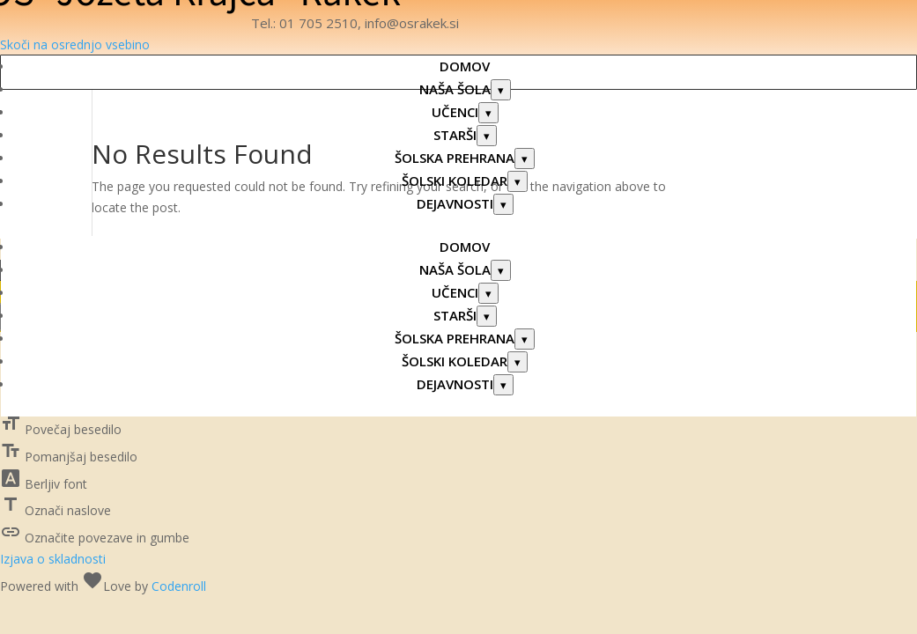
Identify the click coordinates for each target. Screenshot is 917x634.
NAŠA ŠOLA (455, 89)
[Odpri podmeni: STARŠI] (487, 135)
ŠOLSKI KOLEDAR (454, 180)
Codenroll (179, 586)
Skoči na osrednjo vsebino (75, 44)
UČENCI (455, 112)
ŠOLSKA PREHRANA (454, 157)
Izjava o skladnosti (53, 558)
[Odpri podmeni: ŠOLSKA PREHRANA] (524, 158)
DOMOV (465, 66)
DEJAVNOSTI (455, 203)
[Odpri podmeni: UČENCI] (488, 112)
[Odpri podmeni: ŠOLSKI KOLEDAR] (517, 181)
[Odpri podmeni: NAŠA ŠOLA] (501, 89)
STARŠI (455, 135)
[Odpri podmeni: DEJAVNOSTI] (503, 204)
